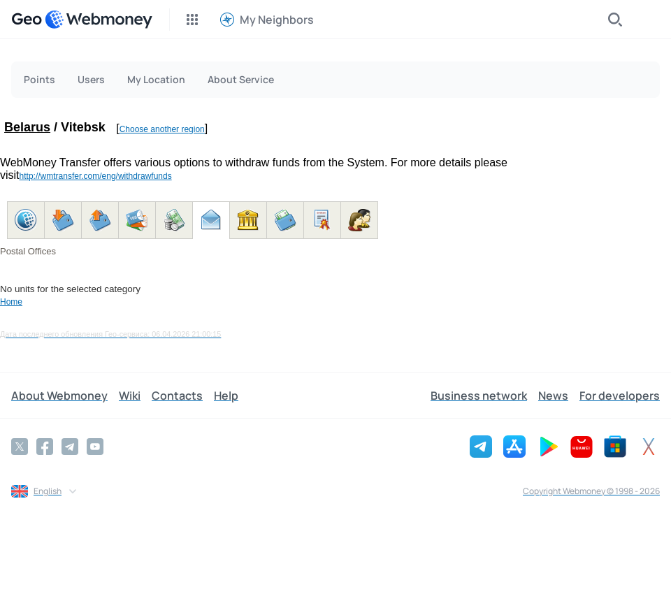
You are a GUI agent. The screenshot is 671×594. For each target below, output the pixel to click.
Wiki (129, 395)
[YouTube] (95, 446)
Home (11, 302)
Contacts (177, 395)
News (553, 395)
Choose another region (162, 129)
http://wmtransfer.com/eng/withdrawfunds (96, 176)
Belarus (27, 127)
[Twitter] (19, 446)
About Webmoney (59, 395)
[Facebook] (44, 446)
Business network (479, 395)
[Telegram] (70, 446)
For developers (619, 395)
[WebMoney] (98, 19)
